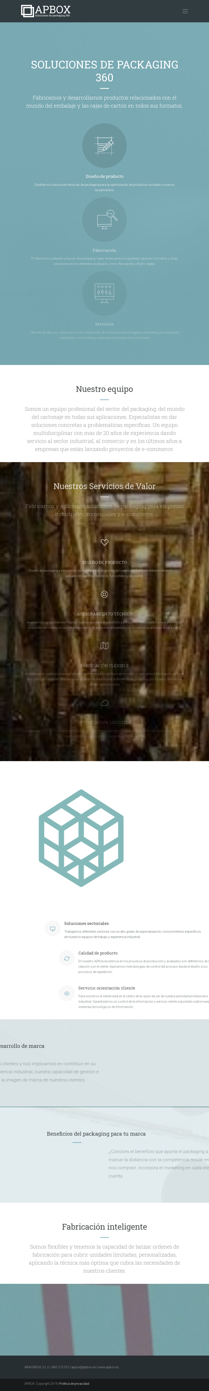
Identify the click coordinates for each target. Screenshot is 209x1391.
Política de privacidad (74, 1383)
